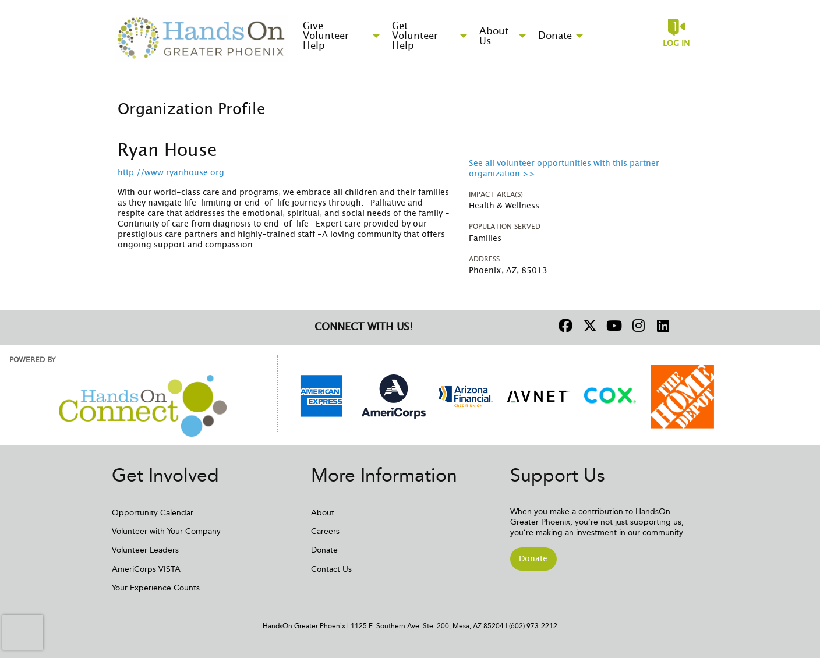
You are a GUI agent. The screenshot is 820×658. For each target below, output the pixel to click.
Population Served (504, 226)
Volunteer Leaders (145, 550)
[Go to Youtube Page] (612, 325)
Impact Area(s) (496, 194)
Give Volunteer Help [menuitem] (326, 36)
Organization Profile (191, 109)
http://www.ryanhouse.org (171, 173)
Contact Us (331, 569)
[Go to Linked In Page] (661, 325)
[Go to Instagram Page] (637, 325)
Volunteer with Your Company (166, 531)
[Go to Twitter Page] (588, 325)
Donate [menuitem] (555, 36)
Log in (676, 44)
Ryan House (167, 151)
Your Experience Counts (156, 588)
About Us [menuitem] (493, 36)
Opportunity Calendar (152, 513)
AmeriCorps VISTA (146, 569)
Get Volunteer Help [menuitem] (415, 36)
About (322, 513)
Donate (324, 550)
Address (484, 259)
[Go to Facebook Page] (563, 325)
